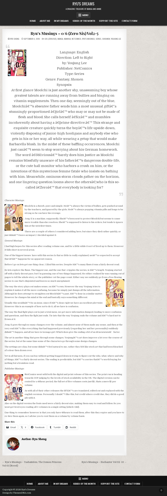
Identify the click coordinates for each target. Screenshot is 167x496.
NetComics (76, 38)
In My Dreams (61, 21)
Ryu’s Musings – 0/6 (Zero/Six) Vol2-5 (64, 33)
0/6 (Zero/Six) (51, 38)
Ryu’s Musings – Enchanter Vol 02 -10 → (104, 462)
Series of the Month (84, 21)
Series (98, 38)
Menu (85, 15)
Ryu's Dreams (83, 4)
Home (33, 21)
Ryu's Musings (88, 38)
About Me (45, 21)
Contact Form (129, 21)
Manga (60, 38)
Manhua (67, 38)
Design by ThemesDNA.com (16, 493)
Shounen (106, 38)
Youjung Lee (116, 38)
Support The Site (108, 21)
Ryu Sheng (14, 39)
